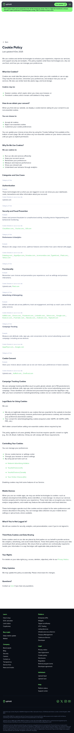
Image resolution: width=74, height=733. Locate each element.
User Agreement (43, 628)
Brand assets (7, 624)
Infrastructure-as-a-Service (46, 608)
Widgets (40, 597)
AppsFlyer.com (7, 323)
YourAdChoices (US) (15, 444)
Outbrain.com (42, 294)
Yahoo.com (6, 233)
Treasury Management (45, 611)
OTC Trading (42, 602)
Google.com (60, 291)
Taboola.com (30, 294)
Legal (40, 622)
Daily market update (9, 612)
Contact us (6, 635)
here (12, 562)
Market (5, 614)
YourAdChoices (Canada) (17, 448)
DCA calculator (8, 597)
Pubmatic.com (19, 294)
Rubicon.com (7, 294)
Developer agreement (45, 642)
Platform (41, 590)
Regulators (41, 637)
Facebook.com (27, 291)
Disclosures (41, 634)
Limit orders (7, 599)
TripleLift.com (53, 294)
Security (5, 630)
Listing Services (43, 605)
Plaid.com (64, 231)
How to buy (7, 594)
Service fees (7, 641)
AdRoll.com (6, 291)
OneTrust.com (28, 349)
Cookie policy (42, 631)
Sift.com (28, 204)
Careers (5, 632)
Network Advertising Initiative (18, 439)
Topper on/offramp (44, 599)
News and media (8, 643)
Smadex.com (30, 231)
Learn (5, 590)
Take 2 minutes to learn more (44, 10)
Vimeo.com (16, 291)
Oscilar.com (19, 204)
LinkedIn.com (40, 291)
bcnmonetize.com (43, 231)
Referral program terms (45, 640)
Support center (43, 667)
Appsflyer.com (19, 231)
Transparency (7, 638)
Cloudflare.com (7, 204)
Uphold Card (42, 655)
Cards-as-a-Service (44, 613)
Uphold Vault (42, 652)
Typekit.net (55, 231)
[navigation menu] (70, 4)
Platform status (43, 664)
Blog (4, 627)
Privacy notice (42, 626)
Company (6, 620)
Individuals (41, 648)
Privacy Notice (63, 535)
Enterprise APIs (43, 594)
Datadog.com (7, 231)
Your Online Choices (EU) (17, 453)
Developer (41, 616)
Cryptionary (7, 602)
